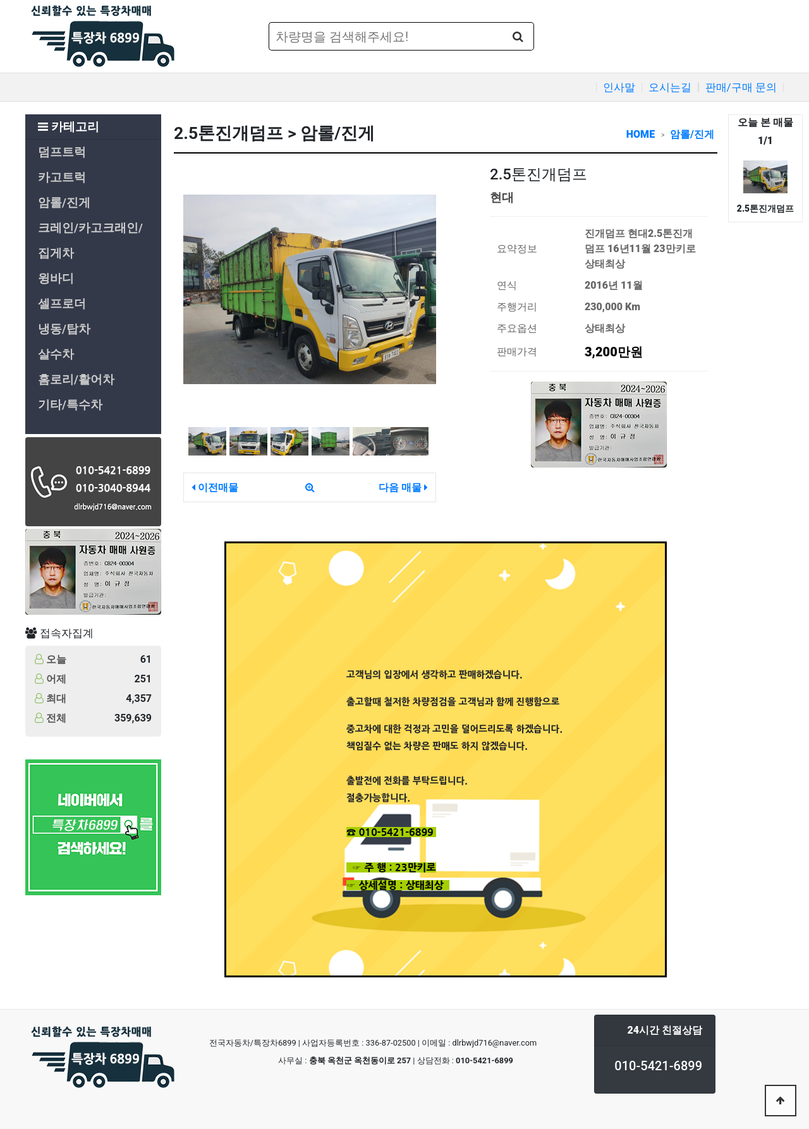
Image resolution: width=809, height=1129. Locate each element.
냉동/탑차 (64, 329)
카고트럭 (62, 177)
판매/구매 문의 (741, 87)
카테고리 (68, 127)
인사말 (619, 87)
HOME (640, 134)
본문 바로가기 (0, 0)
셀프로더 (62, 304)
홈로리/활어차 (76, 380)
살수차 (56, 354)
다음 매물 (403, 487)
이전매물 (215, 487)
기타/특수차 (70, 405)
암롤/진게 (64, 203)
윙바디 (56, 279)
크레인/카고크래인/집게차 (90, 240)
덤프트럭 (62, 152)
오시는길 (669, 87)
